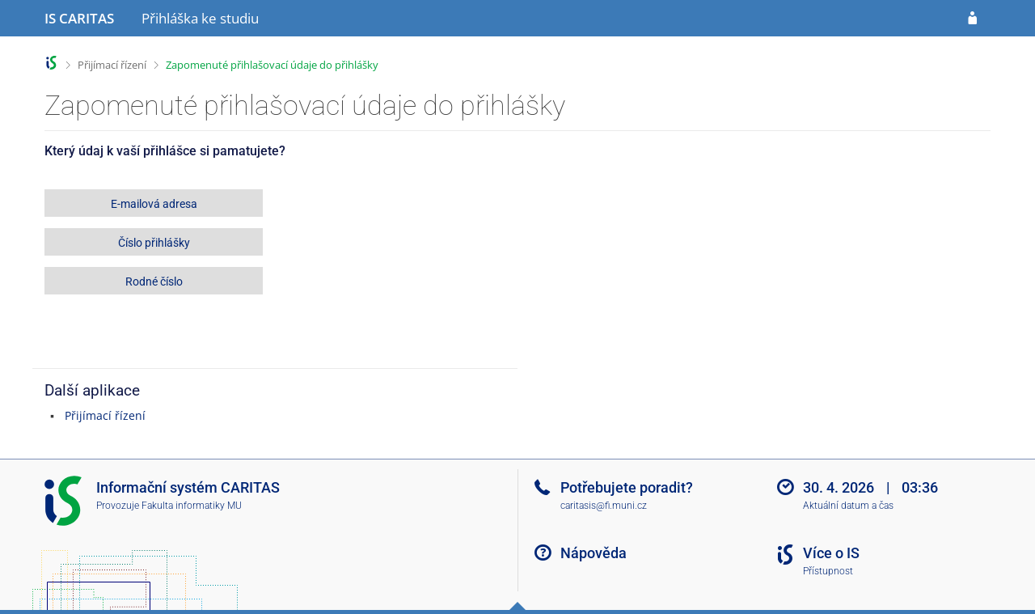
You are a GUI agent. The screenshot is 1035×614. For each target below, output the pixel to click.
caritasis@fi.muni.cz (603, 505)
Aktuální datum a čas (848, 505)
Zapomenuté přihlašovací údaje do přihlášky (272, 64)
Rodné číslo (154, 281)
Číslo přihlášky (154, 242)
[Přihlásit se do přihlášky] (972, 18)
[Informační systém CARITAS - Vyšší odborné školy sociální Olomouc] (79, 18)
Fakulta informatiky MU (192, 505)
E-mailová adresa (154, 203)
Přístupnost (828, 571)
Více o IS (831, 552)
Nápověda (593, 552)
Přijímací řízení (112, 64)
